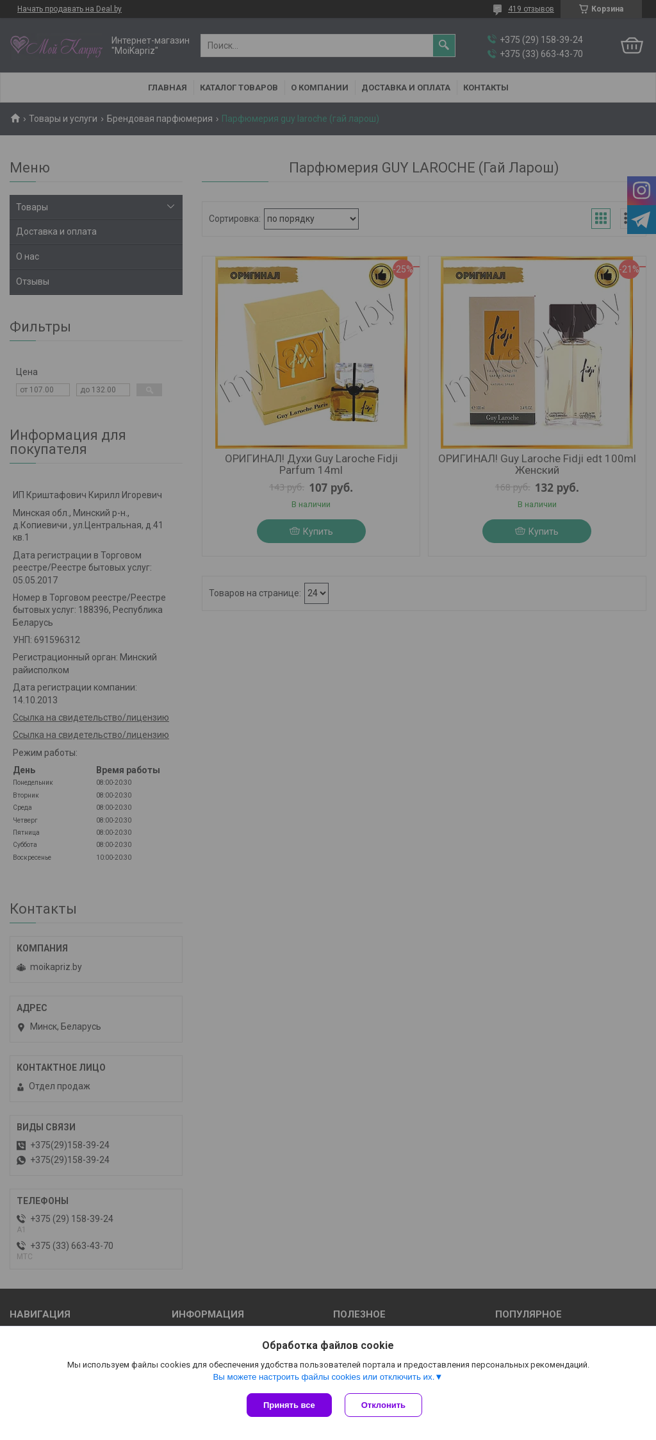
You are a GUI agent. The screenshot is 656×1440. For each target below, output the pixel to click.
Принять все (289, 1405)
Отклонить (383, 1405)
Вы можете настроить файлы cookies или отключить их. (323, 1377)
